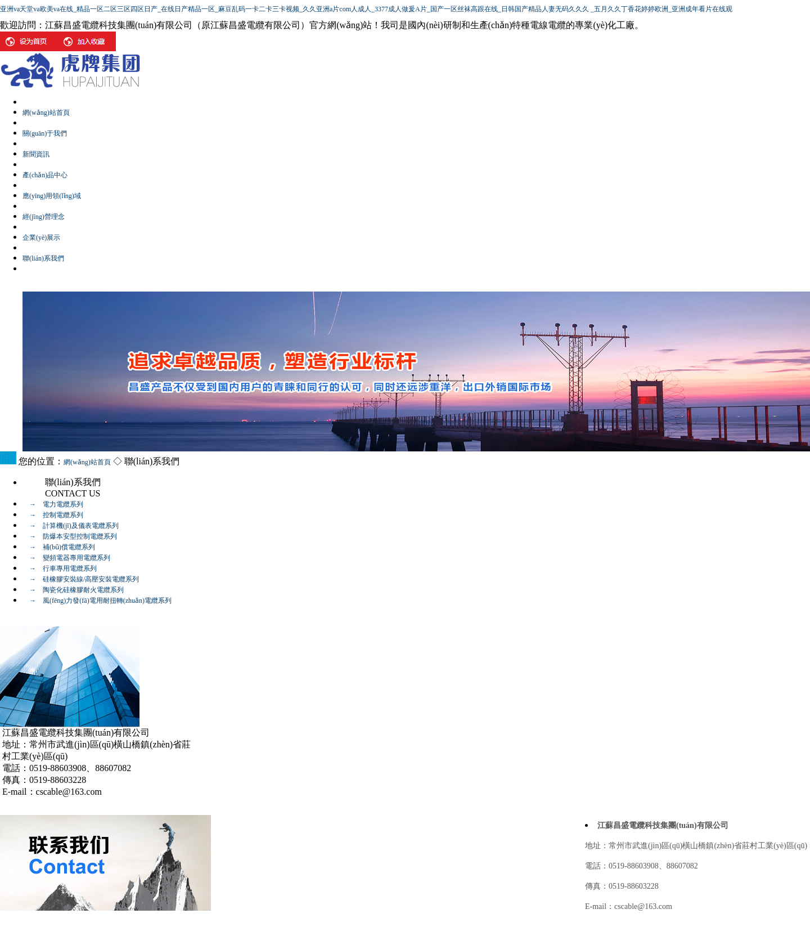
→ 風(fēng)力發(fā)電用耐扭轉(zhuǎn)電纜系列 (97, 600)
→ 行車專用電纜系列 (59, 568)
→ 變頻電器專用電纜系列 (66, 558)
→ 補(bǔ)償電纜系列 (58, 547)
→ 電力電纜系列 (52, 504)
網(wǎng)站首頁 (87, 462)
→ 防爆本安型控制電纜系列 (69, 536)
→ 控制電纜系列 (52, 515)
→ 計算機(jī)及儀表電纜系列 (70, 526)
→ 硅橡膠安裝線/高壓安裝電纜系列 (80, 579)
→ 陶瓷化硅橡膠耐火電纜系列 (73, 590)
